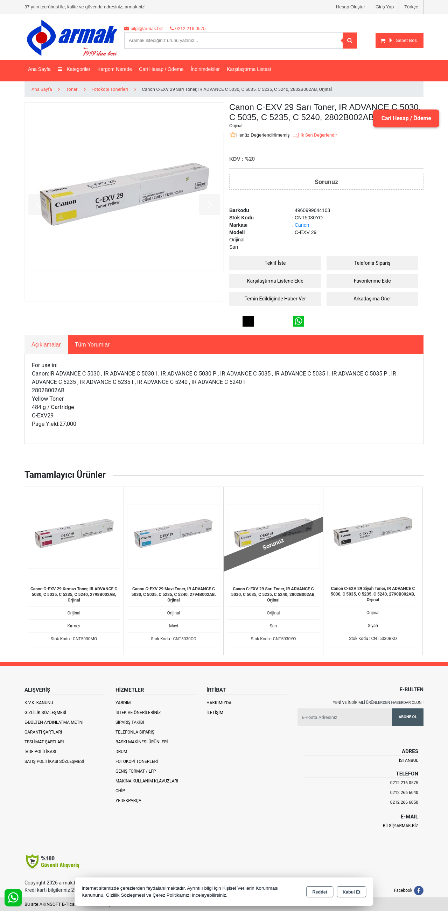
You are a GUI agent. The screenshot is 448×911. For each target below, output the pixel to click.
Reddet (320, 892)
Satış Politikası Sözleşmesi (54, 761)
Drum (121, 751)
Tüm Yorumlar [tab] (92, 345)
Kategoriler (74, 69)
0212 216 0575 (404, 782)
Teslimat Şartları (44, 741)
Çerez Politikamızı (172, 895)
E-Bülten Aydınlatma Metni (54, 722)
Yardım (123, 702)
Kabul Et (351, 892)
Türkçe (411, 6)
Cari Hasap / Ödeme (161, 69)
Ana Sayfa (39, 69)
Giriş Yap (385, 6)
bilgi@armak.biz (400, 825)
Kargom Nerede (114, 69)
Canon (302, 225)
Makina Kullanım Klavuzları (146, 781)
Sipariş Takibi (129, 722)
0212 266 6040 (404, 792)
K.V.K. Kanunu (38, 702)
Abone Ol (408, 717)
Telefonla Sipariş (372, 263)
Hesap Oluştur (350, 6)
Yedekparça (128, 800)
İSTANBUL (408, 760)
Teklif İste (275, 263)
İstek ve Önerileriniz (138, 712)
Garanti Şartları (43, 732)
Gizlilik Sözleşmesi (45, 712)
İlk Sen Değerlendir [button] (314, 135)
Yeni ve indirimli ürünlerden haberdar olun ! (378, 702)
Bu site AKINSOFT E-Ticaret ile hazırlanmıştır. (69, 904)
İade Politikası (40, 751)
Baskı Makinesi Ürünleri (141, 741)
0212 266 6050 (404, 802)
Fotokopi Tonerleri (136, 761)
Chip (120, 790)
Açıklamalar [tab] (46, 345)
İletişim (214, 712)
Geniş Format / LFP (135, 771)
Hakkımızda (218, 702)
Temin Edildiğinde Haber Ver (275, 298)
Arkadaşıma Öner (372, 298)
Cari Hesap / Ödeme (405, 118)
